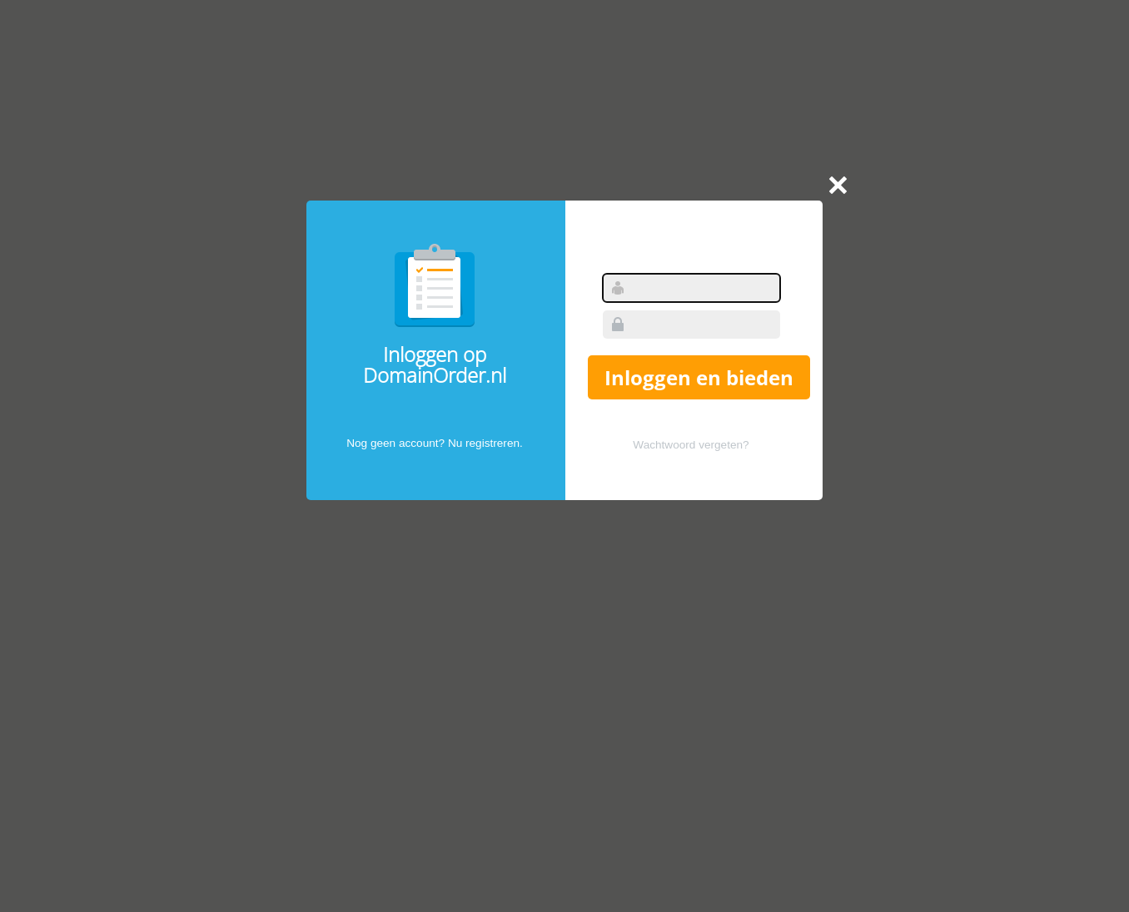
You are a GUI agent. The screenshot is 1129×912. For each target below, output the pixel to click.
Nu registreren (484, 443)
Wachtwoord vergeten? (691, 445)
